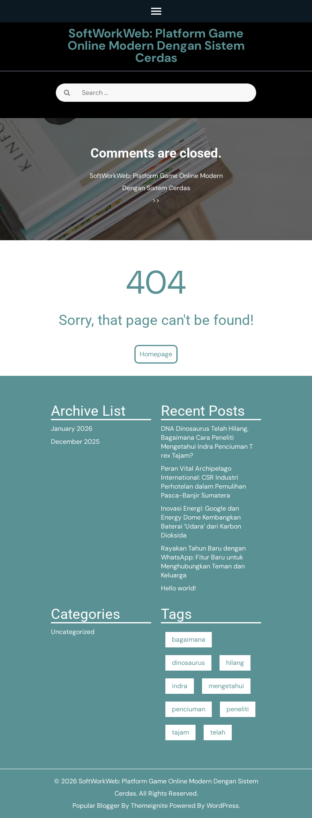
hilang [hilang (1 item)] (235, 662)
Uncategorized (72, 631)
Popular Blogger (96, 805)
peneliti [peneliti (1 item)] (237, 709)
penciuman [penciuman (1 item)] (188, 709)
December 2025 (75, 441)
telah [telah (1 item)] (217, 732)
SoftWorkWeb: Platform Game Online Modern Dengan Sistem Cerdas (156, 45)
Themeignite (149, 805)
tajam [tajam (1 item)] (180, 732)
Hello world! (178, 588)
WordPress (223, 805)
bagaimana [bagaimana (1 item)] (188, 639)
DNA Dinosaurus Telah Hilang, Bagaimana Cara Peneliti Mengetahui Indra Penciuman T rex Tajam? (207, 442)
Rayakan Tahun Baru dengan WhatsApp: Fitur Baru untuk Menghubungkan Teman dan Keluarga (203, 561)
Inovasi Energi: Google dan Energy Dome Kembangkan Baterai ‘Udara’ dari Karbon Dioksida (201, 521)
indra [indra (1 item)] (179, 686)
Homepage (156, 354)
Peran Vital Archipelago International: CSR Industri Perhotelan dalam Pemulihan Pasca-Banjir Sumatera (203, 482)
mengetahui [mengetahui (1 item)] (226, 686)
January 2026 (71, 428)
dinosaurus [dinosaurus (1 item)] (188, 662)
